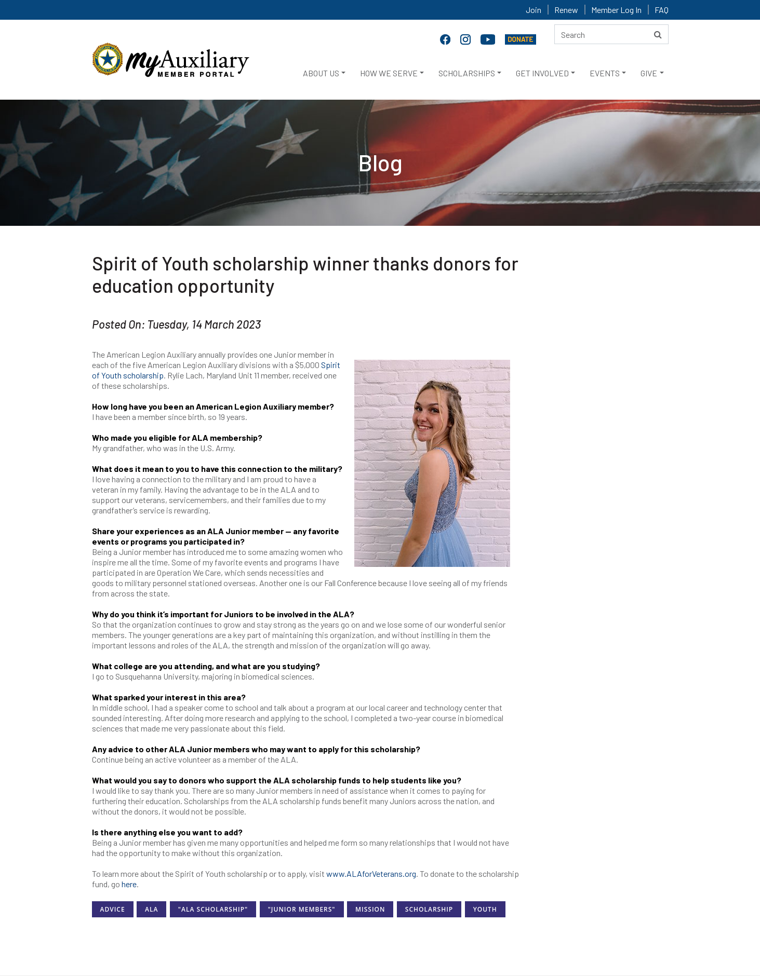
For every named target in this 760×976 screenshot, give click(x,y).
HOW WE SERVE (389, 73)
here (129, 884)
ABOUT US (321, 73)
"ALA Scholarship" (213, 909)
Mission (370, 909)
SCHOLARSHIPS (466, 73)
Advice (112, 909)
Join (533, 10)
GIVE (649, 73)
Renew (566, 10)
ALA (151, 909)
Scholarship (429, 909)
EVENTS (605, 73)
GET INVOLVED (542, 73)
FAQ (662, 10)
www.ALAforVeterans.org (371, 873)
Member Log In (616, 10)
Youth (485, 909)
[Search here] (611, 34)
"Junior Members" (302, 909)
